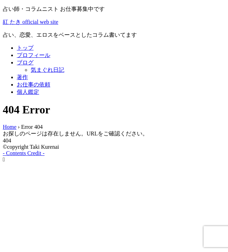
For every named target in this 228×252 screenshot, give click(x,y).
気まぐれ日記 (47, 70)
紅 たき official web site (30, 22)
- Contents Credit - (24, 153)
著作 (22, 77)
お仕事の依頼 (33, 85)
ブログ (25, 62)
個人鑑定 (28, 92)
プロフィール (33, 55)
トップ (25, 48)
